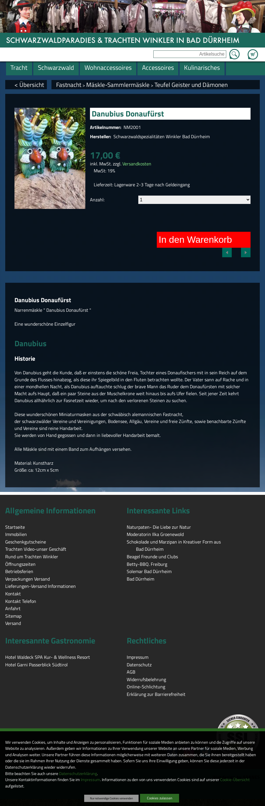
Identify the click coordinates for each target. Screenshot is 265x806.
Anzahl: (97, 199)
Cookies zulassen (159, 798)
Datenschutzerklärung (78, 773)
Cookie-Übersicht (235, 779)
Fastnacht (68, 84)
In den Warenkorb (195, 239)
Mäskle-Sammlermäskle (118, 84)
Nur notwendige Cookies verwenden (111, 798)
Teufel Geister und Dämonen (191, 84)
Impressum (90, 779)
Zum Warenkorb (253, 51)
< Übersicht (29, 84)
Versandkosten (136, 163)
